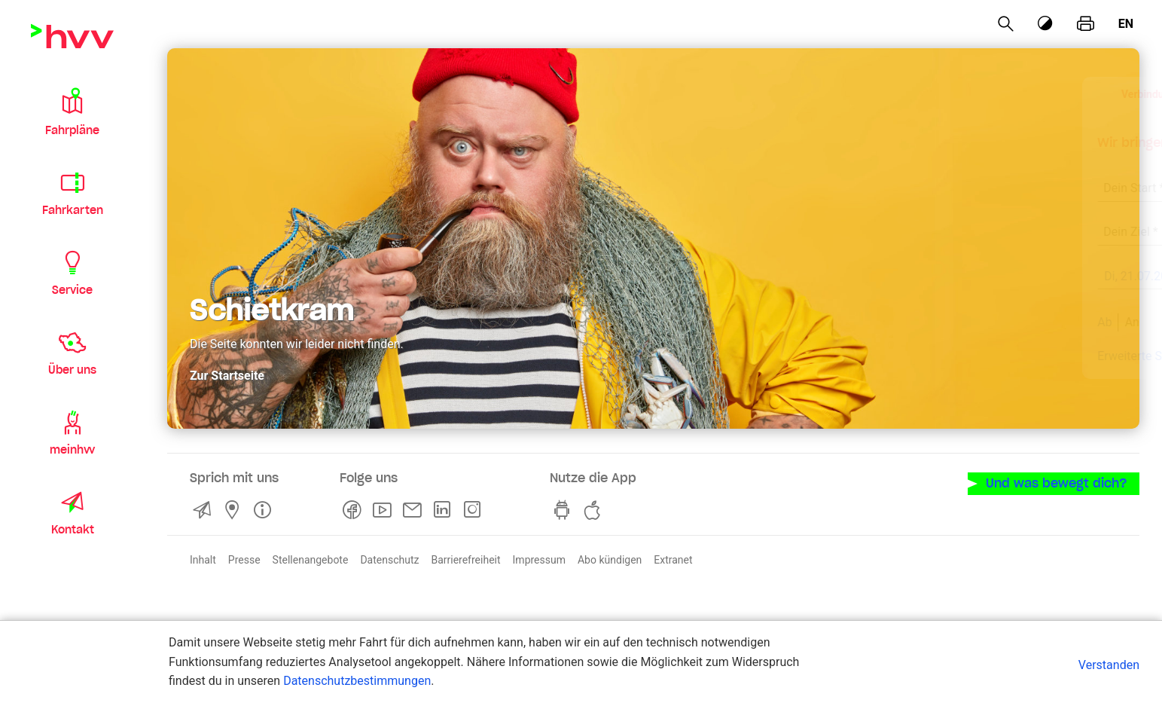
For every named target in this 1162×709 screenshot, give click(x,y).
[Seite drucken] (1085, 24)
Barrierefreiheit (465, 559)
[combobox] (964, 179)
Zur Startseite (227, 374)
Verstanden (1108, 665)
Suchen (1040, 321)
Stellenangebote (311, 559)
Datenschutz (389, 559)
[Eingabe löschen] (1052, 178)
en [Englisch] (1125, 24)
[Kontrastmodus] (1046, 24)
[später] (1094, 277)
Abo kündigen (610, 559)
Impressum (539, 559)
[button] (72, 111)
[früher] (999, 277)
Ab (872, 321)
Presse (244, 559)
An (899, 321)
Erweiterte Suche (910, 355)
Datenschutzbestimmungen (357, 681)
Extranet (673, 559)
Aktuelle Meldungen (1047, 355)
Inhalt (203, 559)
